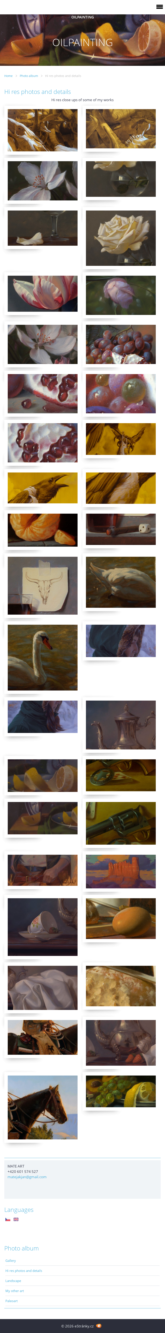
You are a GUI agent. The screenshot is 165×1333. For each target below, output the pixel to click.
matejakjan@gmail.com (27, 1176)
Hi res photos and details (23, 1270)
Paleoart (11, 1301)
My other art (14, 1291)
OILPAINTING (82, 17)
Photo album (29, 76)
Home (8, 76)
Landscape (13, 1281)
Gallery (10, 1260)
